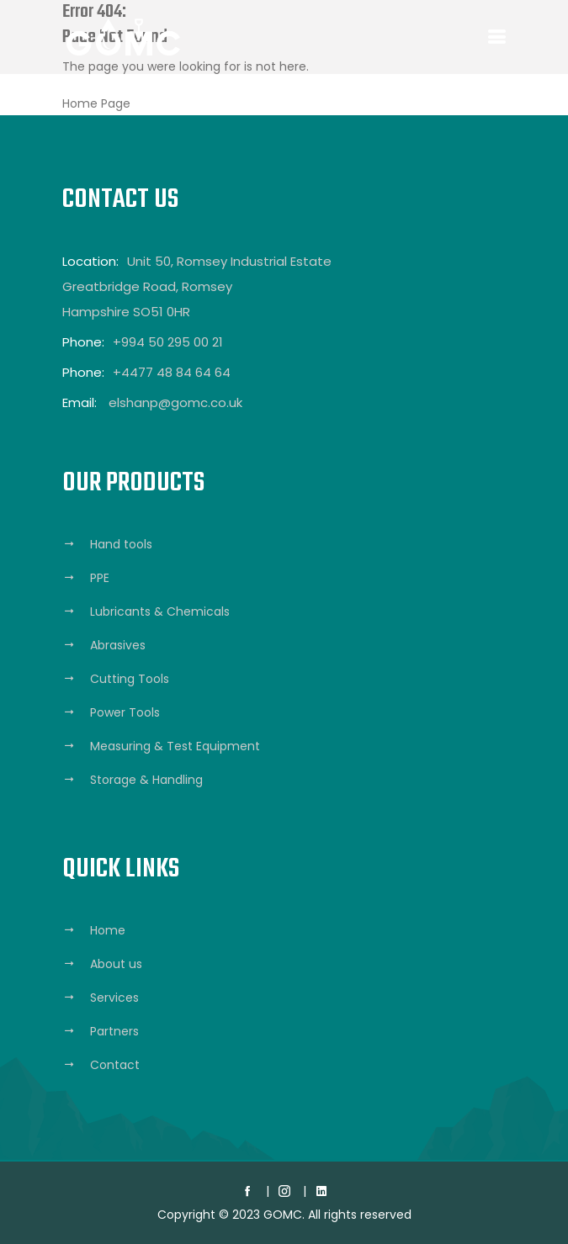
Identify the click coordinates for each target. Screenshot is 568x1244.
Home (107, 930)
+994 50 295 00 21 (168, 342)
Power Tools (125, 712)
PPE (99, 577)
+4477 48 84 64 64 (172, 372)
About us (116, 963)
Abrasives (118, 645)
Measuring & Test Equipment (175, 746)
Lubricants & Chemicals (160, 611)
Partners (114, 1031)
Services (114, 997)
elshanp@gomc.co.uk (175, 402)
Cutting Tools (129, 678)
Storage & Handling (146, 779)
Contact (115, 1064)
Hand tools (121, 544)
